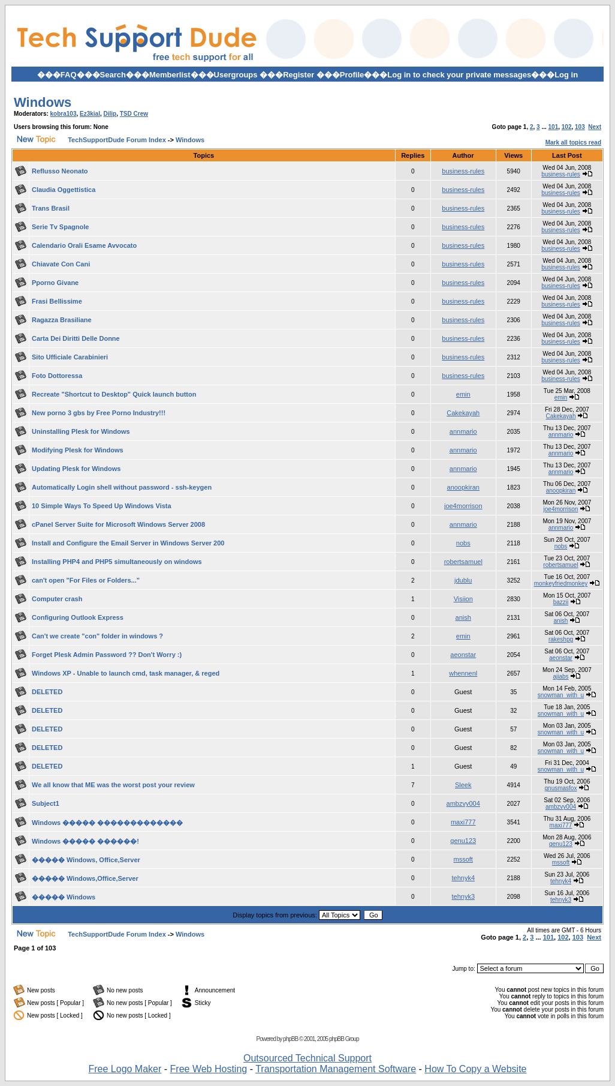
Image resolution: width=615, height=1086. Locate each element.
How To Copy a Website (475, 1069)
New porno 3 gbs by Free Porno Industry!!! (98, 412)
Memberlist (170, 74)
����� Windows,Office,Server (85, 878)
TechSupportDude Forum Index (117, 139)
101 (553, 127)
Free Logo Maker (124, 1069)
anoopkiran (463, 487)
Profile (352, 74)
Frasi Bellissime (57, 301)
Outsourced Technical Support (307, 1058)
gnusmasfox (561, 788)
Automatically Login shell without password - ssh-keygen (122, 487)
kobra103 (63, 113)
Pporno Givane (55, 282)
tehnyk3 (463, 896)
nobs (463, 543)
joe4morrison (463, 505)
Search (113, 74)
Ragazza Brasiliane (62, 319)
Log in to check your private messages (459, 74)
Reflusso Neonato (60, 171)
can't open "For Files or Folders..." (86, 580)
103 (580, 127)
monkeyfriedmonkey (560, 583)
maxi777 (463, 822)
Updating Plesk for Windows (76, 468)
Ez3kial (90, 113)
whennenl (463, 673)
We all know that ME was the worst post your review (113, 784)
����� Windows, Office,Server (86, 859)
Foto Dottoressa (57, 375)
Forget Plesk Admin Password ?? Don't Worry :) (107, 654)
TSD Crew (134, 113)
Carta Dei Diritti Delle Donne (76, 338)
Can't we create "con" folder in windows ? (97, 636)
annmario (463, 431)
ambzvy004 (463, 803)
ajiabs (560, 676)
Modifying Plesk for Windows (77, 450)
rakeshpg (560, 639)
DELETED (47, 691)
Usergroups (236, 74)
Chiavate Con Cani (61, 264)
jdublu (463, 580)
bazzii (561, 602)
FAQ (69, 74)
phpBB (290, 1039)
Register (298, 74)
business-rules (463, 171)
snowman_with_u (561, 695)
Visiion (463, 598)
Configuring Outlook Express (77, 617)
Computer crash (57, 598)
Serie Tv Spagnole (60, 226)
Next (594, 127)
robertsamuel (463, 561)
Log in (566, 74)
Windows (42, 102)
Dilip (110, 113)
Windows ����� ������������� (107, 822)
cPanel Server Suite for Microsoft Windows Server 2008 (118, 524)
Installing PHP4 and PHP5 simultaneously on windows (117, 561)
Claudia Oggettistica (63, 189)
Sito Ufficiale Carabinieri (70, 357)
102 (567, 127)
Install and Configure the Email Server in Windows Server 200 (128, 543)
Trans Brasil (51, 208)
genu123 (463, 840)
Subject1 (45, 803)
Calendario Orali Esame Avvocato (84, 245)
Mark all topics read (573, 142)
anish (463, 617)
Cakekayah (463, 412)
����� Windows (63, 897)
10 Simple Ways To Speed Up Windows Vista (101, 505)
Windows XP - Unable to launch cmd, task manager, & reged (125, 673)
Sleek (463, 784)
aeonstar (463, 654)
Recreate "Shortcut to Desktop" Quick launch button (114, 394)
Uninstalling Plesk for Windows (81, 431)
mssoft (463, 859)
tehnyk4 (463, 877)
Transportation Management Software (335, 1069)
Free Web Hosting (209, 1069)
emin (463, 394)
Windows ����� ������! (85, 841)
